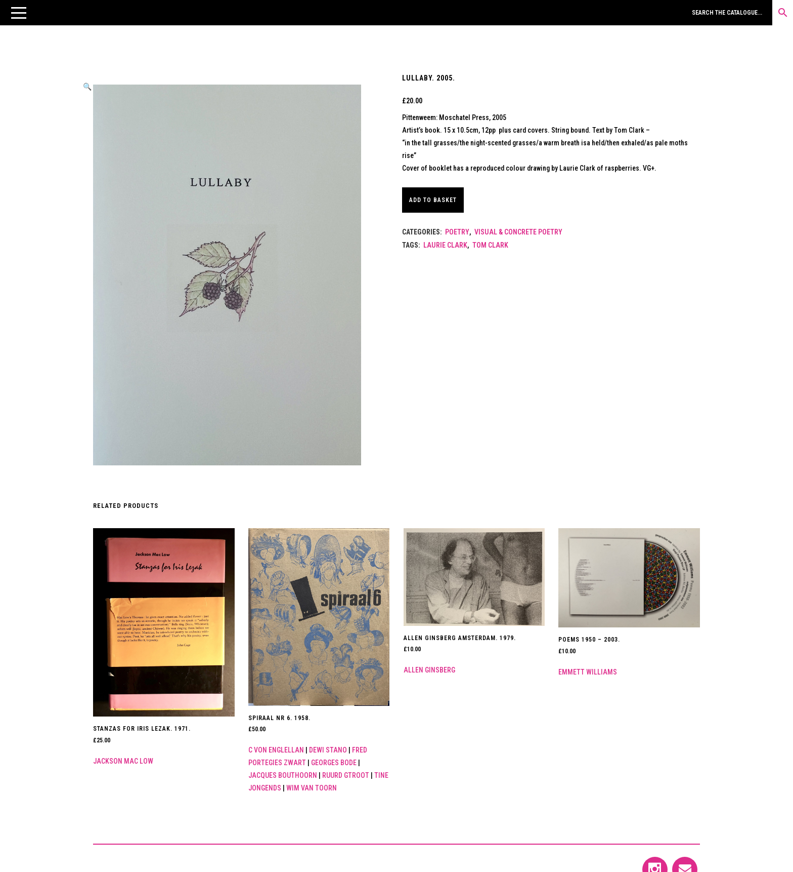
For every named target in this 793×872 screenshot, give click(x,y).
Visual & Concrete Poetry (518, 232)
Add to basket (437, 200)
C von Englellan (276, 750)
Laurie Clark (445, 245)
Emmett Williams (587, 672)
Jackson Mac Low (123, 761)
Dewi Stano (328, 750)
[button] (18, 12)
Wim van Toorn (311, 788)
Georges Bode (334, 763)
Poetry (457, 232)
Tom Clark (490, 245)
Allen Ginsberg (429, 670)
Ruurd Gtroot (345, 775)
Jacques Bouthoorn (282, 775)
